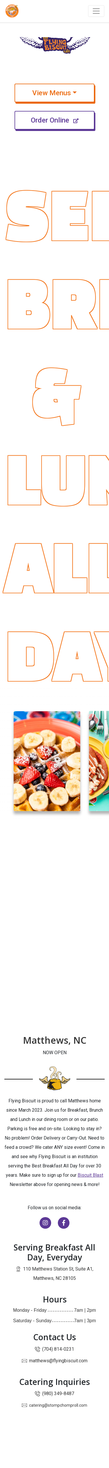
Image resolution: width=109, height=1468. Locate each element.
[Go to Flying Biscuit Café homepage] (12, 11)
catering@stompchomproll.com (58, 1405)
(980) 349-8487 (58, 1393)
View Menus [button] (63, 92)
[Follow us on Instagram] (46, 1223)
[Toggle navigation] (96, 11)
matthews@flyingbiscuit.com (58, 1360)
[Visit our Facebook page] (63, 1223)
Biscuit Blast (90, 1175)
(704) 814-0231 (58, 1349)
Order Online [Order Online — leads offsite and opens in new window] (63, 119)
